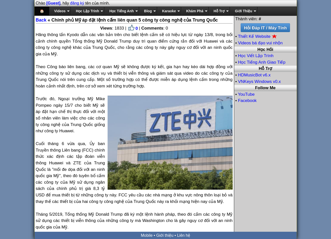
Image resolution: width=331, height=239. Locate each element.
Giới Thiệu (243, 11)
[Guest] (53, 3)
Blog (148, 11)
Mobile (147, 235)
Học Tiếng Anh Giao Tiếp (261, 62)
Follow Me (265, 87)
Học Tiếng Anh (121, 11)
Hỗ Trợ (219, 11)
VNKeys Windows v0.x (259, 81)
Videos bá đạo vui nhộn (260, 43)
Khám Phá (194, 11)
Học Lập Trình (87, 11)
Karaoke (169, 11)
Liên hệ (183, 235)
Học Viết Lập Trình (255, 55)
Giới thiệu (164, 235)
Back (41, 20)
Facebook (247, 100)
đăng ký (77, 3)
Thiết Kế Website (257, 36)
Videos (60, 11)
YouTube (246, 94)
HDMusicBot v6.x (254, 75)
